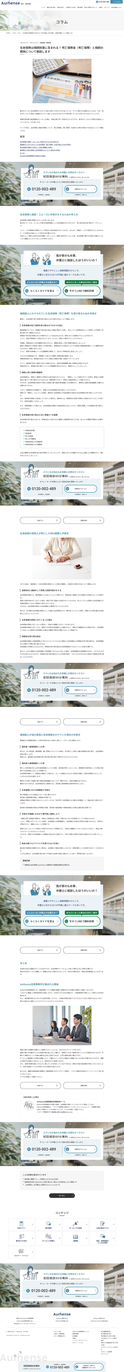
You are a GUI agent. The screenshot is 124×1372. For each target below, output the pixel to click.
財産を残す (60, 7)
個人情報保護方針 (106, 1331)
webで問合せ (117, 2)
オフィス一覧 (57, 1331)
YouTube (25, 1331)
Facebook (19, 1331)
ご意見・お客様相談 (59, 1334)
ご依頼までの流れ (70, 7)
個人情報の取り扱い (106, 1334)
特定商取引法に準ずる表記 (108, 1336)
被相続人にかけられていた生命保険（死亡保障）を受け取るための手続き (45, 144)
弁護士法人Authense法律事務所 (25, 1318)
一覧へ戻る (61, 1196)
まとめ (22, 153)
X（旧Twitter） (10, 1331)
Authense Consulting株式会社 (99, 1321)
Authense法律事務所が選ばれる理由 (32, 156)
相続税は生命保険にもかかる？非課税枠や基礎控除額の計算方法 (46, 865)
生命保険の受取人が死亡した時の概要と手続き (36, 147)
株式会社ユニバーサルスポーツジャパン (25, 1323)
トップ (43, 7)
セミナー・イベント (78, 1343)
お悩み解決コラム (116, 7)
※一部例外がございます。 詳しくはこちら (79, 177)
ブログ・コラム (16, 33)
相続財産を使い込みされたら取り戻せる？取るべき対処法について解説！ (50, 1182)
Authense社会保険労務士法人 (25, 1321)
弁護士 (101, 7)
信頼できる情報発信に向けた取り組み (109, 1344)
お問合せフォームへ (88, 1366)
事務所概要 (76, 1334)
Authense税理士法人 (62, 1318)
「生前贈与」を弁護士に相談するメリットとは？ (41, 1184)
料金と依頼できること (90, 7)
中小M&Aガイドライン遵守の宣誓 (109, 1339)
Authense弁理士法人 (99, 1318)
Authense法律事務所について (81, 1331)
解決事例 (80, 7)
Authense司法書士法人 (62, 1321)
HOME (8, 33)
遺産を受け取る (51, 7)
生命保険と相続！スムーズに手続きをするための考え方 (39, 142)
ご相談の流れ (83, 520)
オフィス (106, 7)
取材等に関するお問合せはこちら (62, 1112)
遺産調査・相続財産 (45, 42)
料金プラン (40, 520)
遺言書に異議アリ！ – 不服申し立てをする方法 (40, 1179)
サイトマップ (104, 1354)
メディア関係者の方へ (60, 1336)
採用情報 (75, 1336)
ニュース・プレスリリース (80, 1340)
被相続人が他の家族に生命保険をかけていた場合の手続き (40, 150)
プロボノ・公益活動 (106, 1352)
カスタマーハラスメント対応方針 (109, 1348)
